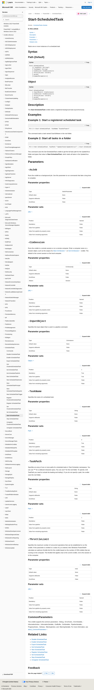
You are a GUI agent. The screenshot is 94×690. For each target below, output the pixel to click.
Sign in (90, 2)
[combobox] (12, 16)
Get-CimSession (73, 251)
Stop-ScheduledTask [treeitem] (12, 419)
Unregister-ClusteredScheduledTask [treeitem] (14, 423)
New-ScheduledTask (38, 649)
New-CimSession (59, 251)
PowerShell (46, 13)
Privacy (40, 686)
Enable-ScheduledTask (39, 642)
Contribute (33, 686)
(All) (30, 212)
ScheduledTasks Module (40, 25)
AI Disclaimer (5, 686)
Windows (37, 13)
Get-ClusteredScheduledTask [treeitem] (14, 365)
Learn (30, 13)
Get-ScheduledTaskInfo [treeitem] (13, 373)
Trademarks (77, 686)
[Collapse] (22, 12)
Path (30, 431)
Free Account (87, 7)
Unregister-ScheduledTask (40, 660)
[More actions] (89, 13)
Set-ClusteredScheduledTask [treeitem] (14, 408)
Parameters (34, 39)
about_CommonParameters (37, 629)
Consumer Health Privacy (53, 686)
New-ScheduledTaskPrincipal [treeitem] (13, 384)
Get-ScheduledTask (38, 647)
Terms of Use (67, 686)
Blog (25, 686)
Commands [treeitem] (10, 351)
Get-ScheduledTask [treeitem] (12, 370)
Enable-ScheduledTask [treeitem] (13, 357)
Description (33, 35)
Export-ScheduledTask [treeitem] (13, 361)
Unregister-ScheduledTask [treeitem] (14, 428)
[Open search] (85, 2)
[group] (59, 147)
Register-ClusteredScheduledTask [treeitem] (14, 399)
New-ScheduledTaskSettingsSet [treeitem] (14, 390)
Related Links (33, 42)
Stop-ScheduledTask (38, 657)
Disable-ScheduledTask (39, 639)
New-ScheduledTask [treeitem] (12, 376)
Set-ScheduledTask (38, 655)
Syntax (32, 32)
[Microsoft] (3, 2)
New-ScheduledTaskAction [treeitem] (14, 380)
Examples (33, 37)
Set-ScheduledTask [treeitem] (12, 412)
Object (31, 361)
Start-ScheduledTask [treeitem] (13, 415)
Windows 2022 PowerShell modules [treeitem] (11, 25)
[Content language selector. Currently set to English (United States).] (10, 681)
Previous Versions (16, 686)
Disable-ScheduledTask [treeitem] (13, 354)
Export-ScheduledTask (39, 644)
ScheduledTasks (57, 13)
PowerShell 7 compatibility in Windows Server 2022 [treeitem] (12, 30)
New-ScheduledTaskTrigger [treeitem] (14, 394)
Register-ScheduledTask (39, 652)
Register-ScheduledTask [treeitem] (14, 403)
